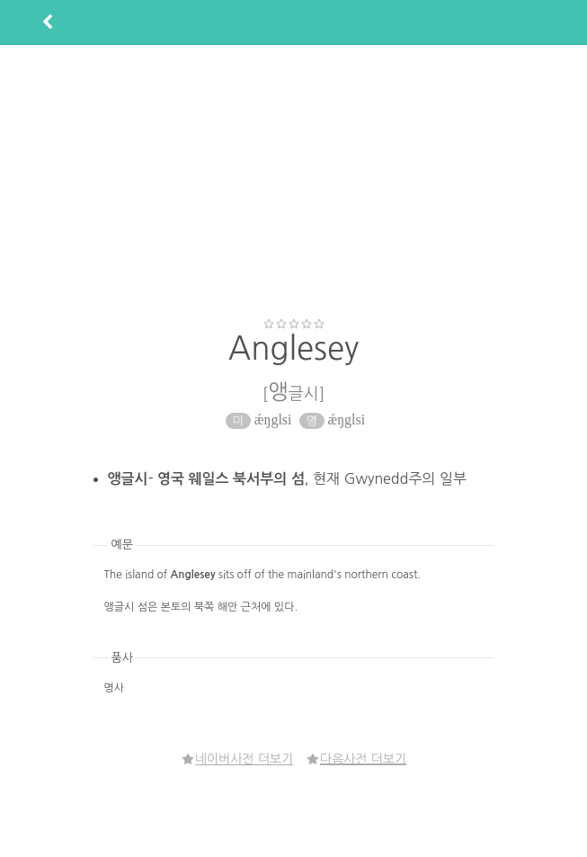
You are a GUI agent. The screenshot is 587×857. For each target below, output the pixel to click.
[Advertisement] (297, 181)
